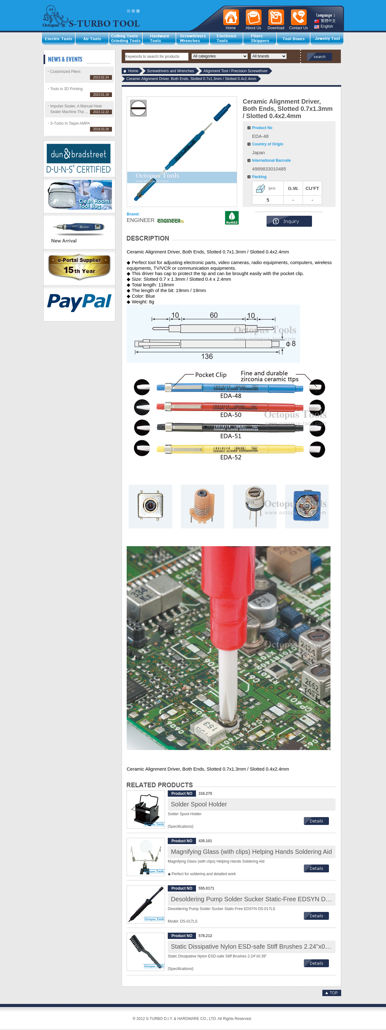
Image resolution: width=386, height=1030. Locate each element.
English (323, 26)
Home (133, 71)
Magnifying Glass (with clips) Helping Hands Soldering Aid (251, 851)
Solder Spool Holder (199, 804)
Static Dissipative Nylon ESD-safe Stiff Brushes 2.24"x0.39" (253, 946)
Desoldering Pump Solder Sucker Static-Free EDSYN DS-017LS (260, 899)
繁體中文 (325, 21)
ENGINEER (141, 220)
